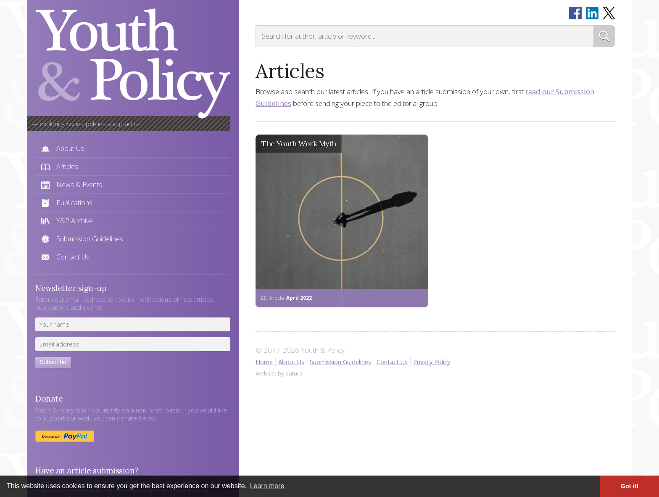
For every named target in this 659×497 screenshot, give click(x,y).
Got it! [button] (629, 486)
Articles (67, 166)
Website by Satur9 (279, 373)
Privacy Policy (431, 362)
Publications (74, 202)
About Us (70, 148)
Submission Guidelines (89, 238)
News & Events (79, 184)
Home (264, 362)
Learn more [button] (267, 485)
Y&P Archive (74, 220)
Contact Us (73, 257)
